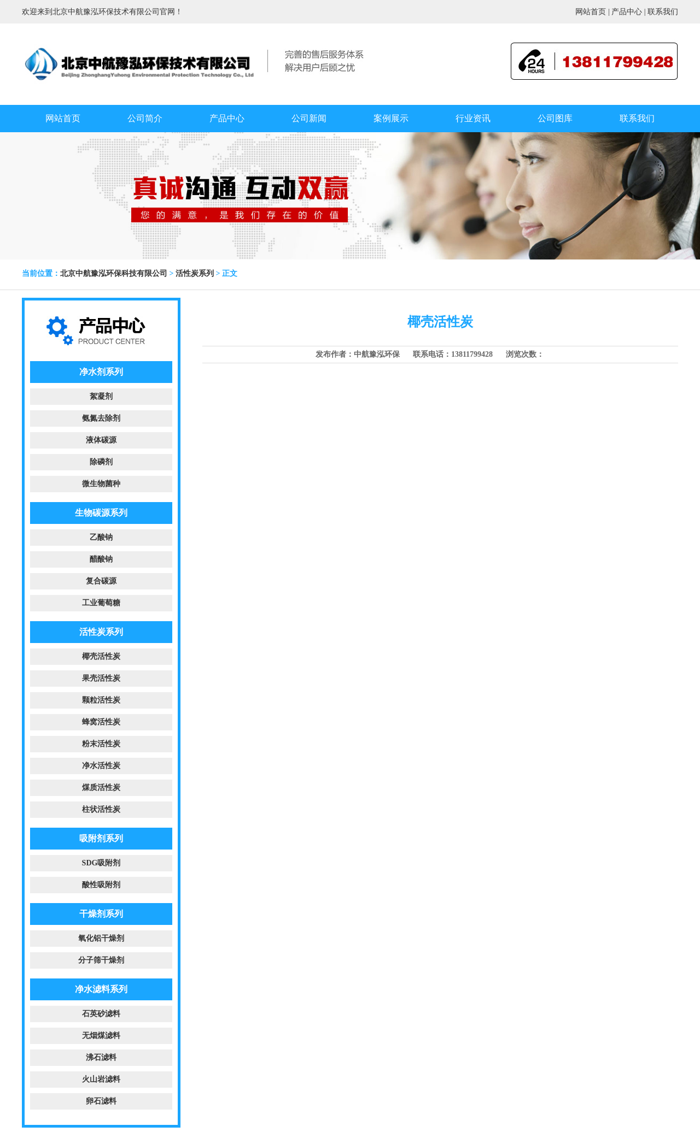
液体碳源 (101, 440)
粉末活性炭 (101, 744)
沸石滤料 (101, 1057)
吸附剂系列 (101, 838)
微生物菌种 (101, 484)
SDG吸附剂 (101, 863)
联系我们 (663, 12)
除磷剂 (101, 462)
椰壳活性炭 (101, 656)
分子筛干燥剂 (101, 960)
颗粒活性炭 (101, 700)
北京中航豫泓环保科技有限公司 (113, 273)
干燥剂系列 (101, 913)
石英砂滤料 (101, 1014)
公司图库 (555, 118)
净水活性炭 (101, 766)
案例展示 (391, 118)
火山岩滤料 (101, 1079)
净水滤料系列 (101, 989)
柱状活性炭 (101, 809)
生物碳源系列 (101, 512)
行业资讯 (473, 118)
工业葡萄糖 (101, 603)
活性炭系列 (195, 273)
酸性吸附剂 (101, 885)
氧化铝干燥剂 (101, 938)
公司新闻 (308, 118)
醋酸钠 (101, 559)
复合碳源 (101, 581)
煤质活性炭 (101, 787)
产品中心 (626, 12)
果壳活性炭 (101, 678)
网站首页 (590, 12)
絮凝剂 (101, 396)
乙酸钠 (101, 537)
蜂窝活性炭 (101, 722)
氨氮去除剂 (101, 418)
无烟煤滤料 (101, 1035)
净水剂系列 (101, 371)
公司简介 (144, 118)
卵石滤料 (101, 1101)
